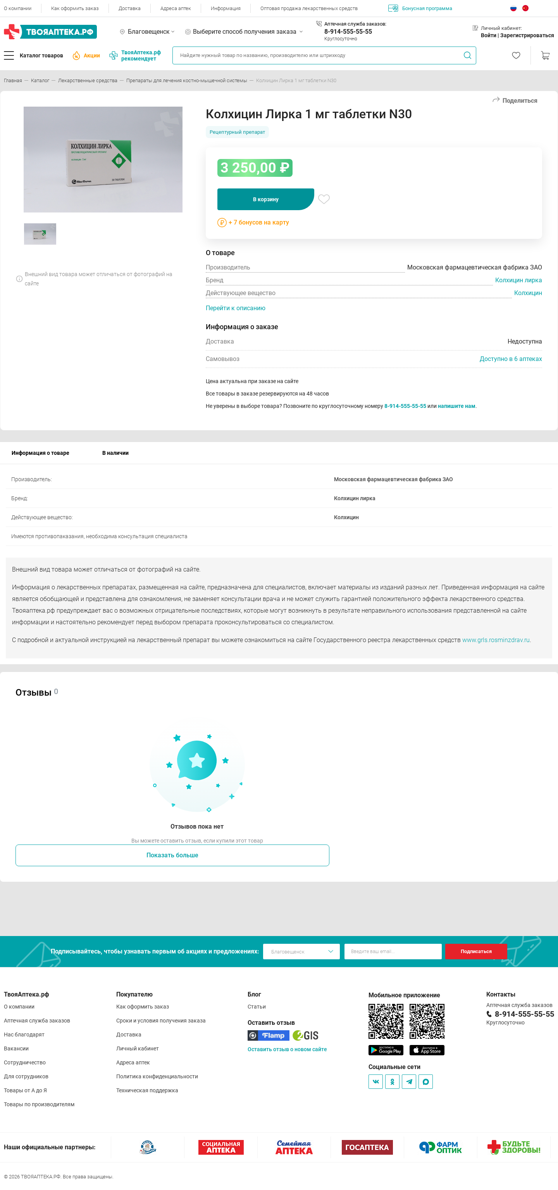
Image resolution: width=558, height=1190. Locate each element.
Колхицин (528, 293)
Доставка (130, 8)
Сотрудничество (25, 1062)
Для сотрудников (26, 1076)
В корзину (266, 199)
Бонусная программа (420, 8)
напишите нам (456, 406)
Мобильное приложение (404, 995)
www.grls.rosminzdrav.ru (496, 640)
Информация (226, 8)
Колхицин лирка (518, 280)
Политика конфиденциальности (157, 1076)
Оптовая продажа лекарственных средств (309, 8)
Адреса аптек (175, 8)
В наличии (115, 453)
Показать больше (172, 855)
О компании (17, 8)
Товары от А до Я (25, 1090)
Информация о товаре (40, 453)
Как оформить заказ (75, 8)
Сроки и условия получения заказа (161, 1020)
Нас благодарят (24, 1034)
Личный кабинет (137, 1048)
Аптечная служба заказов (37, 1020)
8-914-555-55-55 (348, 31)
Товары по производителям (39, 1104)
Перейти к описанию (235, 308)
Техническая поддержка (147, 1090)
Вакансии (16, 1048)
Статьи (257, 1006)
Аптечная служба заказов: (355, 24)
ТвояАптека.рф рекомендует (135, 55)
